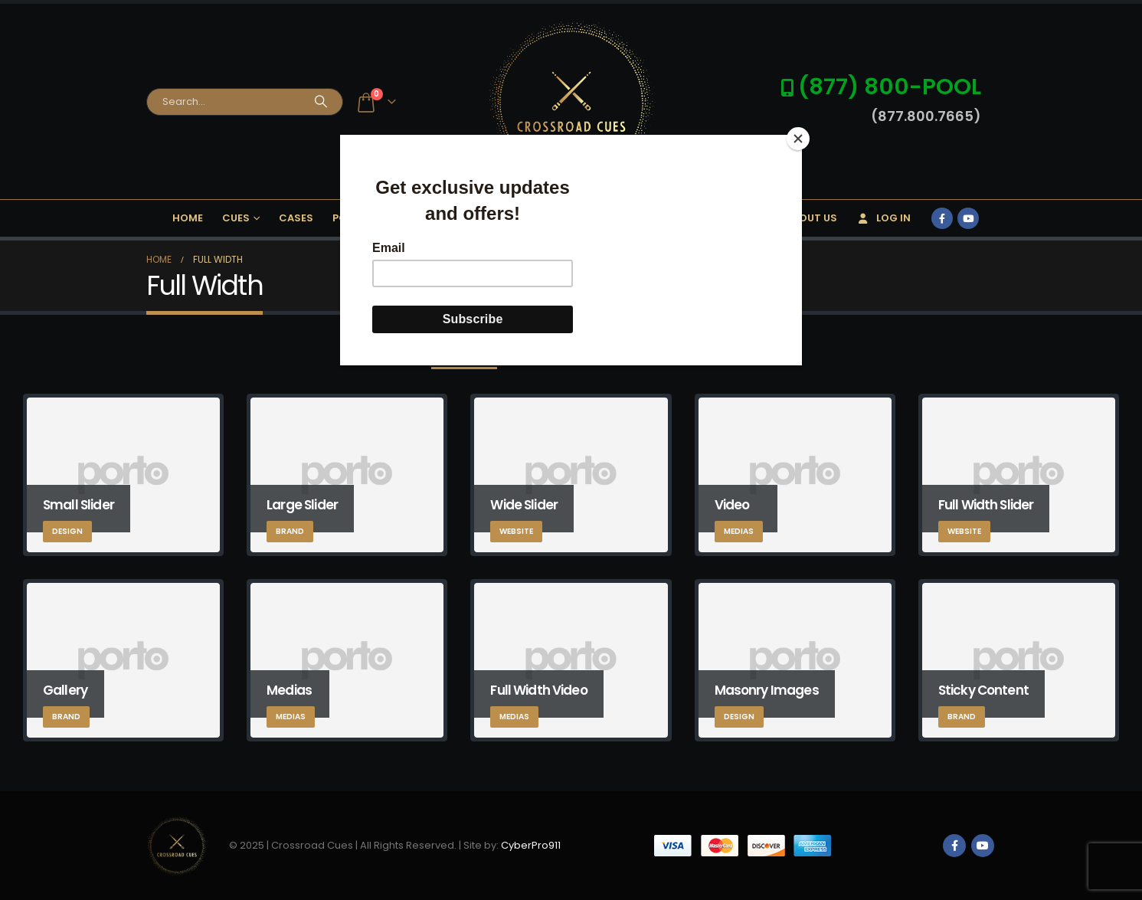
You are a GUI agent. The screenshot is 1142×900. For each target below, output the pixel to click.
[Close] (798, 138)
